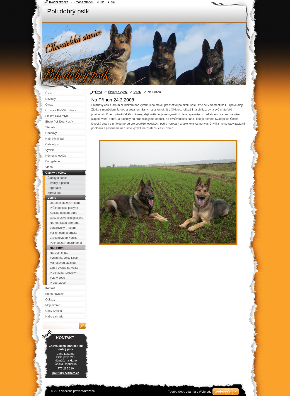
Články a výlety (117, 92)
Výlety (137, 92)
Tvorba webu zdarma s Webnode (189, 391)
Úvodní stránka (58, 2)
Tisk (113, 2)
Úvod (98, 92)
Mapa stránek (85, 2)
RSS (102, 2)
